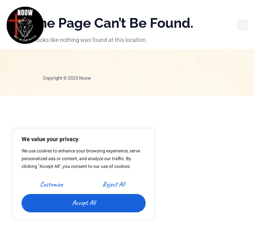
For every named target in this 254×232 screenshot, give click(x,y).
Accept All (83, 202)
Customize (51, 184)
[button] (242, 25)
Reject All (113, 184)
